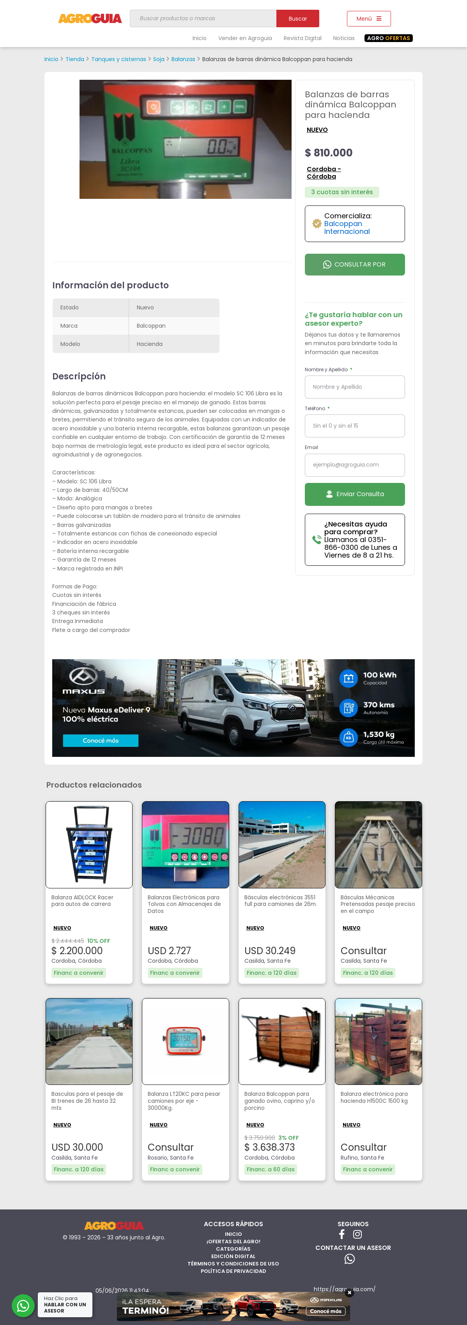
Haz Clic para (66, 1304)
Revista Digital (303, 38)
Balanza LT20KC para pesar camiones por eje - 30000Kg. (184, 1102)
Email (311, 447)
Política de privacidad (233, 1269)
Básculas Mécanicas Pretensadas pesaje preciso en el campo (372, 905)
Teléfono (315, 408)
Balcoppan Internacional (347, 227)
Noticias (344, 38)
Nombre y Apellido (327, 369)
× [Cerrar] (349, 1292)
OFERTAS (388, 38)
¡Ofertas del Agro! (233, 1240)
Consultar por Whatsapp (354, 268)
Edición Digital (233, 1254)
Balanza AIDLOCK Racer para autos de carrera (87, 901)
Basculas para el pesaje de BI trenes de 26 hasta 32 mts (88, 1102)
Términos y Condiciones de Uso (233, 1262)
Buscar (298, 19)
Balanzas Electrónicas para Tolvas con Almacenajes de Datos (182, 905)
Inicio (200, 38)
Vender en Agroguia (245, 38)
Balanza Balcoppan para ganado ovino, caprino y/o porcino (274, 1102)
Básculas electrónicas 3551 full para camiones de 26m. (280, 905)
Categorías (233, 1247)
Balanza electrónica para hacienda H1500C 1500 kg (375, 1102)
